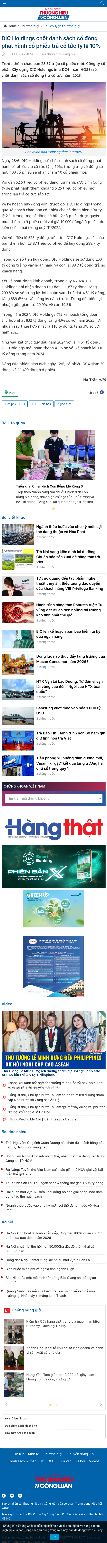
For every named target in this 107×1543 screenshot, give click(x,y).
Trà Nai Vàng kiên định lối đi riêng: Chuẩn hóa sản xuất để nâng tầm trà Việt (68, 557)
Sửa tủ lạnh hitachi (17, 1418)
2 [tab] (57, 1405)
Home (10, 26)
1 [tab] (53, 509)
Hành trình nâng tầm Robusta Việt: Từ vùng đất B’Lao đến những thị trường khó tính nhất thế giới (69, 610)
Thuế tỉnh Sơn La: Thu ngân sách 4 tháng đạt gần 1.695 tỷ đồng (55, 1183)
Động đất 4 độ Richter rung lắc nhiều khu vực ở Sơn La (48, 1260)
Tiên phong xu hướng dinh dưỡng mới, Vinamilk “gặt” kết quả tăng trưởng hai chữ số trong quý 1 (70, 763)
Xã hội (7, 1222)
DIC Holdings (42, 404)
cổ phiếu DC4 (16, 404)
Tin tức (18, 1454)
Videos (94, 1461)
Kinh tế (33, 1454)
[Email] (20, 1496)
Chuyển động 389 (80, 1454)
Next (100, 1404)
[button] (102, 3)
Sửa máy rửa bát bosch (20, 1433)
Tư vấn (66, 1461)
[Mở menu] (4, 3)
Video (7, 1004)
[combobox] (54, 798)
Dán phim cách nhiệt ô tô (21, 1425)
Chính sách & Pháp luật (25, 1461)
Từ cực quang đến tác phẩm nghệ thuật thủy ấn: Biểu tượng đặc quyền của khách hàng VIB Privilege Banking (69, 583)
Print (10, 392)
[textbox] (53, 798)
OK (54, 1537)
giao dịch (65, 404)
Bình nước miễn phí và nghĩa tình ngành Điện (40, 1269)
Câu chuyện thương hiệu (62, 26)
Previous (6, 1404)
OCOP (52, 1461)
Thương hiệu (30, 26)
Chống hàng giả (26, 1310)
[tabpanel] (55, 469)
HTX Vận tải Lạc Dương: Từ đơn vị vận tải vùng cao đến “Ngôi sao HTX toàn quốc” (69, 686)
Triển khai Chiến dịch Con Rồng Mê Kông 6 (49, 486)
